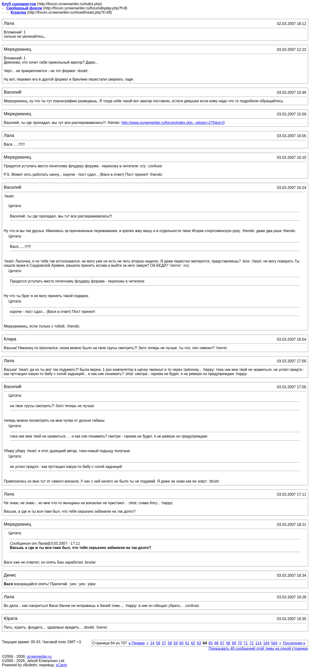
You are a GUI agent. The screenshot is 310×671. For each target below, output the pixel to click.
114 (258, 643)
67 (222, 643)
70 (240, 643)
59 (175, 643)
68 (228, 643)
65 (211, 643)
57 (164, 643)
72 (252, 643)
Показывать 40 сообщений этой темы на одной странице (258, 648)
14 (152, 643)
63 (199, 643)
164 (266, 643)
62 (193, 643)
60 (181, 643)
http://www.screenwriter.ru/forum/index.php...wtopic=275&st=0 (173, 123)
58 (170, 643)
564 (274, 643)
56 (158, 643)
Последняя (294, 643)
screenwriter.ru (39, 657)
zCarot (61, 665)
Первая (137, 643)
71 (246, 643)
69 (234, 643)
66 (216, 643)
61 (187, 643)
